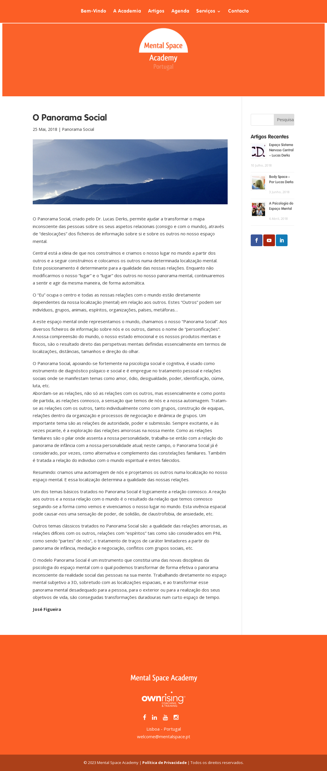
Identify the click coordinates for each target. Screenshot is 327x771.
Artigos (156, 11)
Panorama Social (78, 129)
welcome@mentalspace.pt (163, 736)
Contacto (238, 11)
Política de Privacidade (164, 762)
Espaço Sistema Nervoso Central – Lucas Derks (281, 150)
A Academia (127, 11)
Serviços (205, 11)
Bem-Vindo (93, 11)
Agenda (180, 11)
